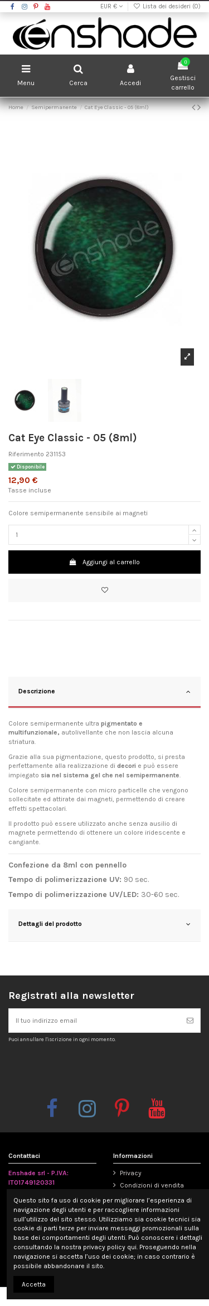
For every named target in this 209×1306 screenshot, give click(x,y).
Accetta (34, 1284)
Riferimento (26, 454)
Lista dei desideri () (167, 6)
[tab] (104, 693)
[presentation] (101, 1070)
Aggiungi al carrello (104, 562)
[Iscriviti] (190, 1020)
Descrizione (104, 692)
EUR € (111, 6)
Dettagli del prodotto (104, 924)
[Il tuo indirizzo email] (94, 1020)
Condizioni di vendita (152, 1185)
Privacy (131, 1173)
